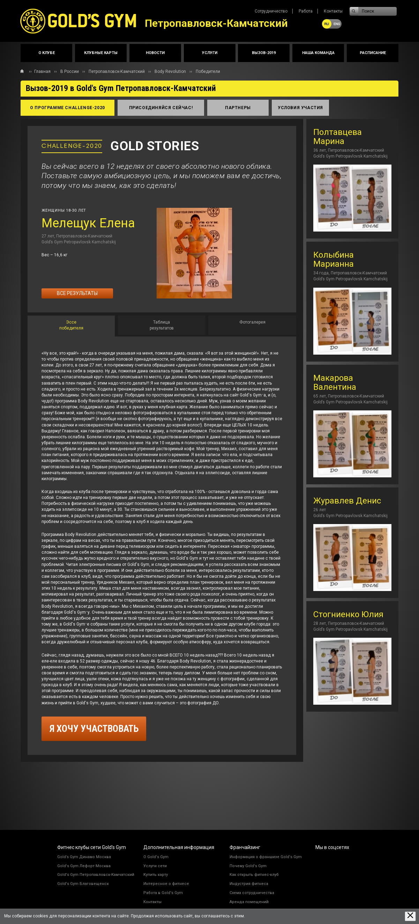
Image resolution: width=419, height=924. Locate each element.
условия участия (300, 107)
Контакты (333, 11)
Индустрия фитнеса (249, 883)
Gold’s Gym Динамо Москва (84, 857)
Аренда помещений (249, 902)
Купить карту (155, 874)
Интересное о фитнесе (166, 883)
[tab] (71, 326)
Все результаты (77, 293)
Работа (306, 11)
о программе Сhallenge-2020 (67, 107)
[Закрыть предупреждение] (410, 916)
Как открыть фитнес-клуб (254, 874)
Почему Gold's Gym (248, 866)
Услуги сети (155, 866)
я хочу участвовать (94, 728)
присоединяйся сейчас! (161, 107)
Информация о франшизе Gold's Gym (266, 857)
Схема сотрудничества (252, 893)
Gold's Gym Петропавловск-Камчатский (95, 874)
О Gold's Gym (156, 857)
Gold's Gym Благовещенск (83, 883)
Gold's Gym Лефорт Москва (84, 866)
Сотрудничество (271, 11)
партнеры (238, 107)
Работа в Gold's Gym (163, 893)
